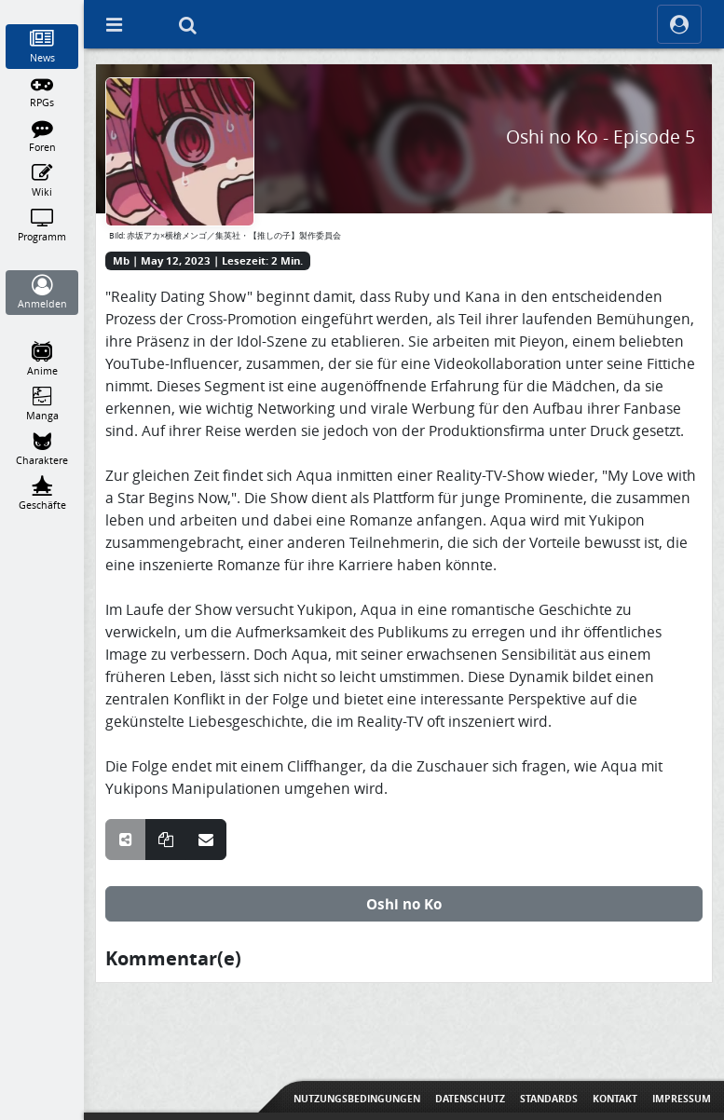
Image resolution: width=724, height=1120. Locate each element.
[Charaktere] (42, 449)
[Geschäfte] (42, 493)
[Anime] (42, 359)
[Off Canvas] (113, 24)
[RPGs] (42, 91)
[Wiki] (42, 180)
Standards (549, 1098)
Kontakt (615, 1098)
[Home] (42, 8)
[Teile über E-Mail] (205, 839)
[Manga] (42, 404)
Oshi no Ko (404, 904)
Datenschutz (470, 1098)
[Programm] (42, 225)
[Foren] (42, 136)
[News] (42, 46)
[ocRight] (679, 24)
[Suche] (187, 24)
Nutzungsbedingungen (357, 1098)
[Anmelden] (42, 292)
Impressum (681, 1098)
